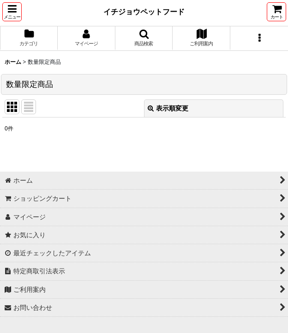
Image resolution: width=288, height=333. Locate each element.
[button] (12, 11)
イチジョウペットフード (144, 11)
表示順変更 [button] (168, 108)
